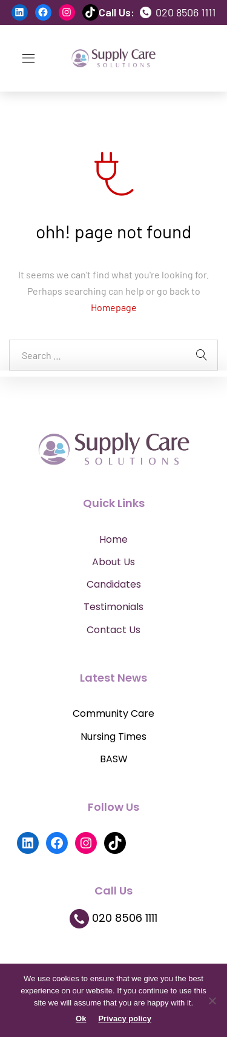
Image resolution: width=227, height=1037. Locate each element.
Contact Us (113, 630)
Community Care (113, 713)
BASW (114, 759)
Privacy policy (124, 1018)
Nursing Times (113, 736)
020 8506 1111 (177, 12)
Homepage (114, 307)
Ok (81, 1018)
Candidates (114, 584)
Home (113, 539)
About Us (113, 562)
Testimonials (113, 607)
